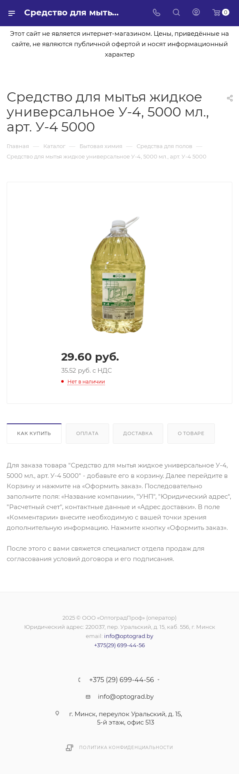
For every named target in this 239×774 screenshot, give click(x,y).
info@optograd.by (128, 636)
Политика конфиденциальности (126, 747)
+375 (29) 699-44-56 (121, 680)
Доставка (137, 433)
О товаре (191, 433)
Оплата (87, 433)
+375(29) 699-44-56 (119, 645)
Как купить (34, 433)
